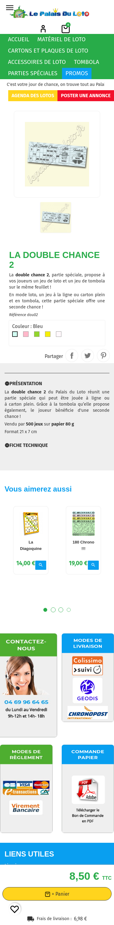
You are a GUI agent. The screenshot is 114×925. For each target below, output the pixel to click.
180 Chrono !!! (83, 553)
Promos (76, 73)
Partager (72, 355)
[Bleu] (16, 335)
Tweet (87, 355)
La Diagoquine (31, 553)
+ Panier (57, 894)
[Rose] (27, 335)
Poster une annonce (85, 95)
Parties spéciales (32, 73)
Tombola (86, 61)
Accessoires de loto (37, 61)
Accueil (18, 39)
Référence (17, 314)
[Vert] (38, 335)
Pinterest (103, 355)
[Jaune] (49, 335)
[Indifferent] (60, 335)
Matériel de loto (61, 39)
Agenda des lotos (33, 95)
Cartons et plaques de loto (48, 50)
